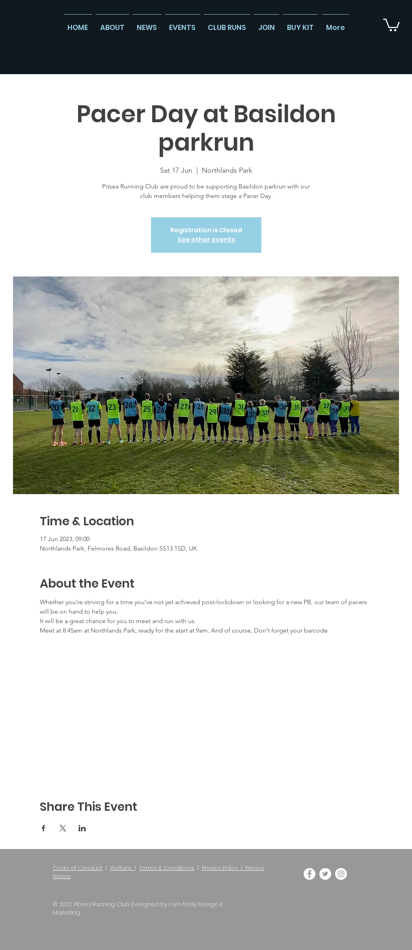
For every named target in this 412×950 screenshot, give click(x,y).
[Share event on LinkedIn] (82, 828)
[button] (391, 24)
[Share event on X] (63, 828)
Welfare (122, 868)
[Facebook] (309, 874)
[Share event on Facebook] (43, 828)
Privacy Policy (220, 868)
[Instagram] (341, 874)
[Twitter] (325, 874)
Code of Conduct (78, 868)
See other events (206, 239)
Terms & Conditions (166, 868)
